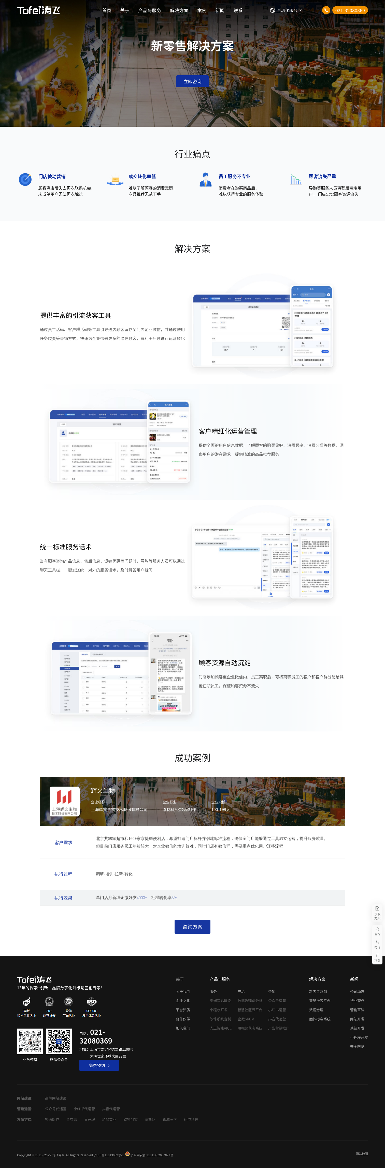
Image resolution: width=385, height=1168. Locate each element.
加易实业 (109, 1119)
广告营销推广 (279, 1028)
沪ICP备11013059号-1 (109, 1155)
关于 (124, 10)
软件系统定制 (220, 1019)
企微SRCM (246, 1019)
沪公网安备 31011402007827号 (152, 1155)
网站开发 (357, 1019)
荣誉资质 (183, 1009)
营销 (271, 991)
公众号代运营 (55, 1108)
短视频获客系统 (250, 1028)
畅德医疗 (52, 1119)
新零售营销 (318, 991)
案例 (201, 10)
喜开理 (89, 1119)
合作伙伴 (183, 1019)
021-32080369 (95, 1036)
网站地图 (362, 1153)
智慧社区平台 (320, 1000)
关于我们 (183, 991)
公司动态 (357, 991)
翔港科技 (191, 1119)
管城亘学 (170, 1119)
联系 (238, 10)
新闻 (219, 10)
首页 (106, 10)
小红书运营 (277, 1009)
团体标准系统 (320, 1019)
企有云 (71, 1119)
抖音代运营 (277, 1019)
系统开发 (357, 1028)
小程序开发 (218, 1009)
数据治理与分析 (250, 1000)
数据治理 (316, 1009)
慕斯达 (150, 1119)
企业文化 (183, 1000)
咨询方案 (192, 929)
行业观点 (357, 1000)
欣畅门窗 (130, 1119)
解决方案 (179, 10)
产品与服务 (149, 10)
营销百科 (357, 1009)
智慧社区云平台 (250, 1009)
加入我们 (183, 1028)
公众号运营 (277, 1000)
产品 (241, 991)
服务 (213, 991)
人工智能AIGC (221, 1028)
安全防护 (357, 1046)
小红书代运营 (84, 1108)
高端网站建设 (220, 1000)
